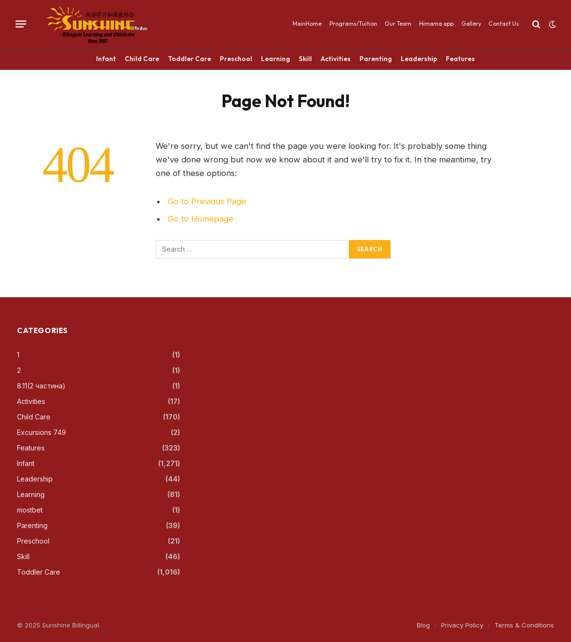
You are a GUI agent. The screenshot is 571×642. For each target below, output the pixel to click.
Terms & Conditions (524, 625)
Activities (336, 58)
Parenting (375, 58)
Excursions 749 (41, 432)
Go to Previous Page (207, 201)
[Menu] (21, 24)
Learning (275, 58)
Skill (305, 58)
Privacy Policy (462, 625)
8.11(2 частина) (41, 386)
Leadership (419, 58)
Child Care (142, 58)
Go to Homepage (200, 219)
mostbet (30, 510)
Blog (423, 625)
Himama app (436, 23)
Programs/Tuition (353, 23)
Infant (106, 58)
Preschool (236, 58)
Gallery (471, 23)
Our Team (398, 23)
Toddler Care (189, 58)
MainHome (307, 23)
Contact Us (504, 23)
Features (460, 58)
